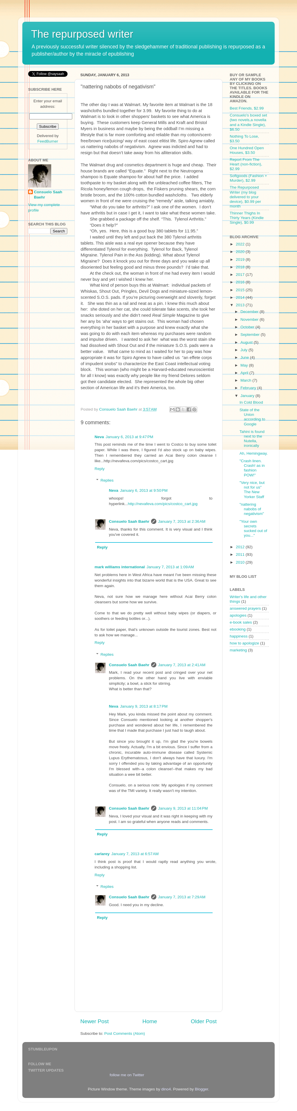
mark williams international (120, 567)
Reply (100, 469)
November (250, 319)
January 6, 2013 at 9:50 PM (144, 490)
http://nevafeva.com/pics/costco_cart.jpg (163, 504)
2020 (241, 251)
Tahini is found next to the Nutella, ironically (252, 438)
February (248, 388)
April (244, 373)
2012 (241, 547)
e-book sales (241, 622)
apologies (238, 615)
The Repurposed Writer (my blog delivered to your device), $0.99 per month (245, 196)
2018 (241, 267)
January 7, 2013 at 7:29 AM (181, 897)
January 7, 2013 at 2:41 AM (181, 665)
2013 (241, 305)
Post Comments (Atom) (124, 1033)
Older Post (204, 1021)
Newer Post (94, 1021)
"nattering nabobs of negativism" (252, 509)
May (244, 365)
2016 (241, 282)
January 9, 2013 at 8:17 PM (144, 706)
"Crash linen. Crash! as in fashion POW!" (252, 468)
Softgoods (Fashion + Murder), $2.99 (248, 178)
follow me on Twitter (127, 1075)
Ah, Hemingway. (254, 453)
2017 (241, 274)
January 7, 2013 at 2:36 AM (181, 521)
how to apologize (244, 643)
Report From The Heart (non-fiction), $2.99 (246, 164)
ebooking (238, 629)
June (245, 357)
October (248, 327)
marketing (238, 650)
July (244, 350)
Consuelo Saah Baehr (129, 521)
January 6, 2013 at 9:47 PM (129, 437)
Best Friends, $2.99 (247, 108)
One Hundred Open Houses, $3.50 (247, 150)
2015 (241, 290)
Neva (99, 437)
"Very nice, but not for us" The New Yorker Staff (252, 489)
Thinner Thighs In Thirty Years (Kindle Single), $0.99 (247, 218)
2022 (241, 244)
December (250, 311)
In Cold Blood (251, 402)
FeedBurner (47, 141)
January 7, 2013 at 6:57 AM (135, 854)
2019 (241, 259)
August (247, 342)
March (246, 380)
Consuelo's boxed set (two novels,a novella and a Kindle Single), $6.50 (248, 122)
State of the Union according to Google (252, 417)
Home (149, 1021)
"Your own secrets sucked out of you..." (253, 528)
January (248, 396)
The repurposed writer (82, 34)
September (250, 334)
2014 (241, 297)
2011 (241, 554)
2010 (241, 562)
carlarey (102, 854)
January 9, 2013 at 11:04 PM (183, 808)
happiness (239, 636)
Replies (107, 480)
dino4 (166, 1089)
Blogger (201, 1089)
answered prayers (245, 608)
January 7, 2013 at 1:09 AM (170, 567)
